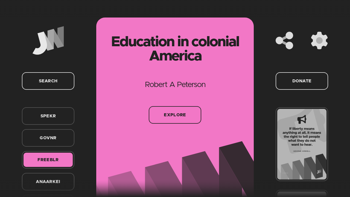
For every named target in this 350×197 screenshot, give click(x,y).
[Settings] (319, 40)
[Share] (284, 40)
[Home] (48, 40)
